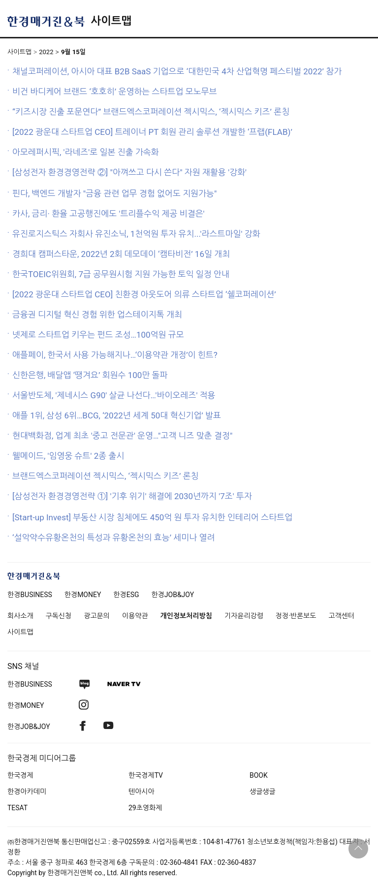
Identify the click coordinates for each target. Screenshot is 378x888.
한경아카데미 (26, 791)
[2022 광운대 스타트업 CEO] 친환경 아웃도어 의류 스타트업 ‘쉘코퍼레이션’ (144, 294)
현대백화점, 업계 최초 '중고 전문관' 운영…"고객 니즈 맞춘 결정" (122, 436)
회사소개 (20, 616)
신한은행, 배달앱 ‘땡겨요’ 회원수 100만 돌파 (90, 375)
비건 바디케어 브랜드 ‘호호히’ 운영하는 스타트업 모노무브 (114, 91)
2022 (46, 52)
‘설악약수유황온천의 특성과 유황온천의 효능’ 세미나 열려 (113, 537)
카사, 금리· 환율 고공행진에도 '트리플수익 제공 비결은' (108, 214)
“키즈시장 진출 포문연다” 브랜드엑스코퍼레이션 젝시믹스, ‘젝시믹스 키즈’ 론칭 (150, 112)
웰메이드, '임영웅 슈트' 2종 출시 (68, 456)
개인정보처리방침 (186, 616)
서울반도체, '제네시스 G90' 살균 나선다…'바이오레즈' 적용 (114, 395)
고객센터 (341, 616)
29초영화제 (145, 808)
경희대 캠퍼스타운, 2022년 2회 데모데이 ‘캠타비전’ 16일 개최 (121, 254)
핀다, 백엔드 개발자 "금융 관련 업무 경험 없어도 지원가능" (114, 193)
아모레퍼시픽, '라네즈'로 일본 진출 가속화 (85, 152)
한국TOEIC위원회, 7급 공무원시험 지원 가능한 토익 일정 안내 (120, 274)
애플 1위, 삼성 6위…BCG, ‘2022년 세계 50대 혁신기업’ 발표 (116, 415)
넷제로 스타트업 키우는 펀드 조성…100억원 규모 (98, 335)
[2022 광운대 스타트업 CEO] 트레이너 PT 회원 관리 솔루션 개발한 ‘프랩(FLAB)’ (152, 132)
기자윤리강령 (243, 616)
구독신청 (59, 616)
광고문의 (97, 616)
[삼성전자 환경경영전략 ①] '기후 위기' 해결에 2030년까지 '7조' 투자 (132, 496)
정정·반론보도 (296, 616)
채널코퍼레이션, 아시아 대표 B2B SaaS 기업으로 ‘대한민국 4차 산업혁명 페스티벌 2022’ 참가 (177, 71)
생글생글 (263, 791)
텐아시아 (141, 791)
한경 (29, 595)
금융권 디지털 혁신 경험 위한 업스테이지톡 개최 (97, 314)
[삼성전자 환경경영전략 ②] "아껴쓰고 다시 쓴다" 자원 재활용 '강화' (129, 172)
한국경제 (20, 775)
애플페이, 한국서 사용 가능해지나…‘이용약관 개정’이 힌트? (115, 355)
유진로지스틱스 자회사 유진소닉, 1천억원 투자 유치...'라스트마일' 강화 (136, 234)
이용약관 (135, 616)
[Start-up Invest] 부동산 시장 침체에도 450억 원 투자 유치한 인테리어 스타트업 (152, 517)
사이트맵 (111, 21)
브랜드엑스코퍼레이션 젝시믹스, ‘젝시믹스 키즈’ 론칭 (105, 476)
